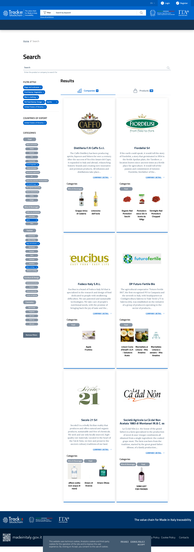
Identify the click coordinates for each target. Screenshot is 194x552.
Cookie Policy (137, 542)
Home (26, 41)
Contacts (184, 543)
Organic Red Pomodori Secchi (127, 214)
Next (113, 478)
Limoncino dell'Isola (96, 213)
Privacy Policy (152, 543)
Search (27, 67)
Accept (141, 544)
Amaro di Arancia (89, 486)
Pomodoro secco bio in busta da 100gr (141, 216)
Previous (64, 478)
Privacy (125, 542)
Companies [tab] (88, 91)
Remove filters (31, 335)
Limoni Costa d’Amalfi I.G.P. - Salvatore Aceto (127, 352)
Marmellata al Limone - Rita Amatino (141, 350)
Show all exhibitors (47, 17)
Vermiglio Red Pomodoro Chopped (156, 214)
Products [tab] (143, 91)
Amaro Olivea (103, 484)
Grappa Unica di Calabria (81, 213)
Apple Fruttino (88, 349)
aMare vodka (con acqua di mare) (74, 487)
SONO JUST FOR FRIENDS (141, 493)
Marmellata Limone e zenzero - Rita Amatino (156, 352)
